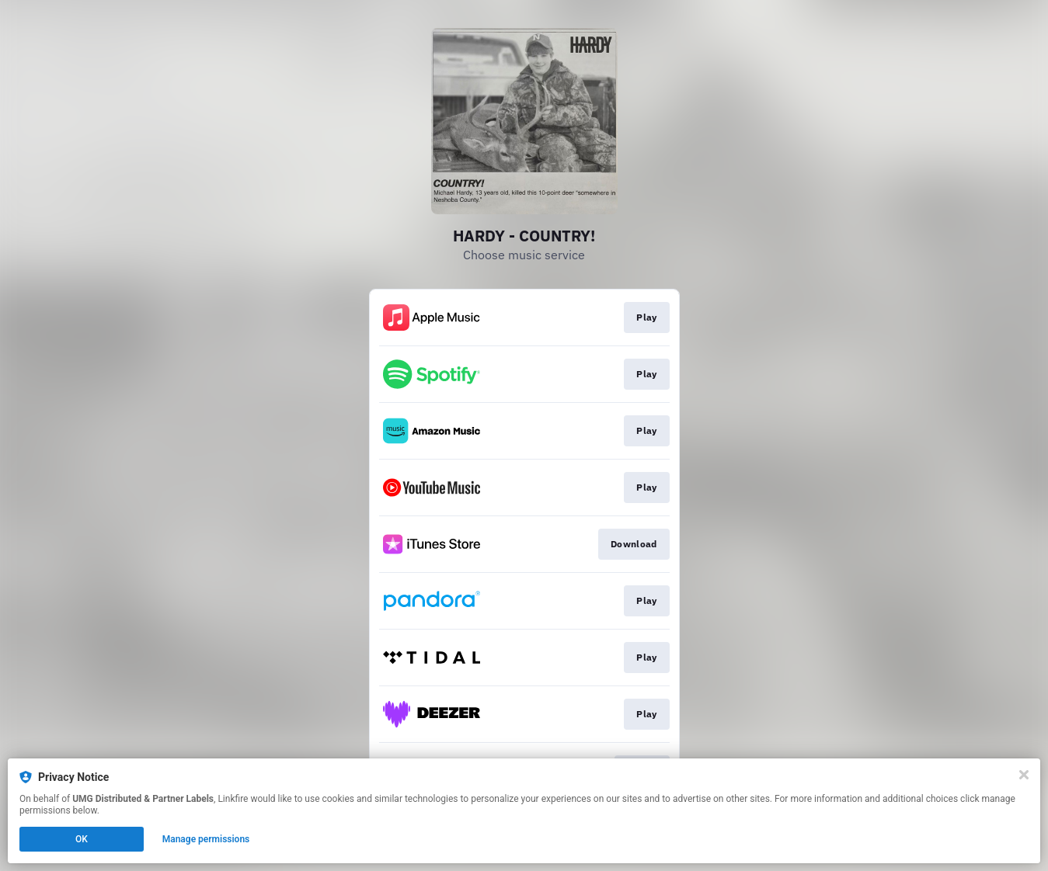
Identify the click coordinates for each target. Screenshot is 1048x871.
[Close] (1023, 774)
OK (81, 839)
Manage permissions (206, 839)
